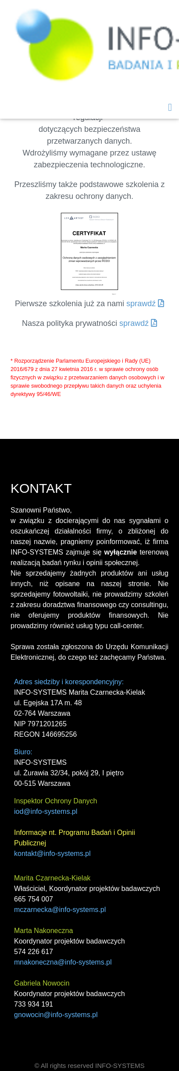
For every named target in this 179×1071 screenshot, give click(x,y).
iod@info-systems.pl (45, 811)
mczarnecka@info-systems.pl (60, 909)
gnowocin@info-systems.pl (56, 1014)
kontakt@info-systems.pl (52, 853)
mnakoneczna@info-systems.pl (63, 962)
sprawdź (145, 303)
